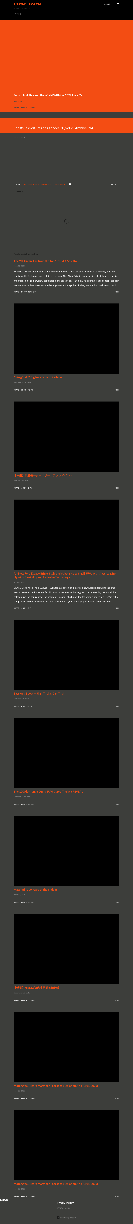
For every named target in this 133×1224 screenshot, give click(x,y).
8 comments (26, 706)
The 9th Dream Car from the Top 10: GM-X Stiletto (45, 261)
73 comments (27, 390)
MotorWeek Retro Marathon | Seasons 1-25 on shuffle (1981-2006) (56, 1085)
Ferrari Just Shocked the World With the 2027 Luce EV (48, 95)
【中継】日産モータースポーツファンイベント (43, 475)
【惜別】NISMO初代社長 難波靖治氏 (36, 987)
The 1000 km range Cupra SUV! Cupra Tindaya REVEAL (48, 791)
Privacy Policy (63, 1208)
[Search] (107, 4)
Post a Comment (28, 107)
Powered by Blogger (66, 1217)
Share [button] (16, 107)
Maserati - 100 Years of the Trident (35, 889)
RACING (18, 14)
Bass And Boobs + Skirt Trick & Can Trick (39, 693)
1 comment (26, 608)
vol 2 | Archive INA (58, 185)
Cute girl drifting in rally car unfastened (38, 377)
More (117, 292)
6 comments (26, 488)
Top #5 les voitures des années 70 (35, 185)
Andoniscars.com (27, 4)
